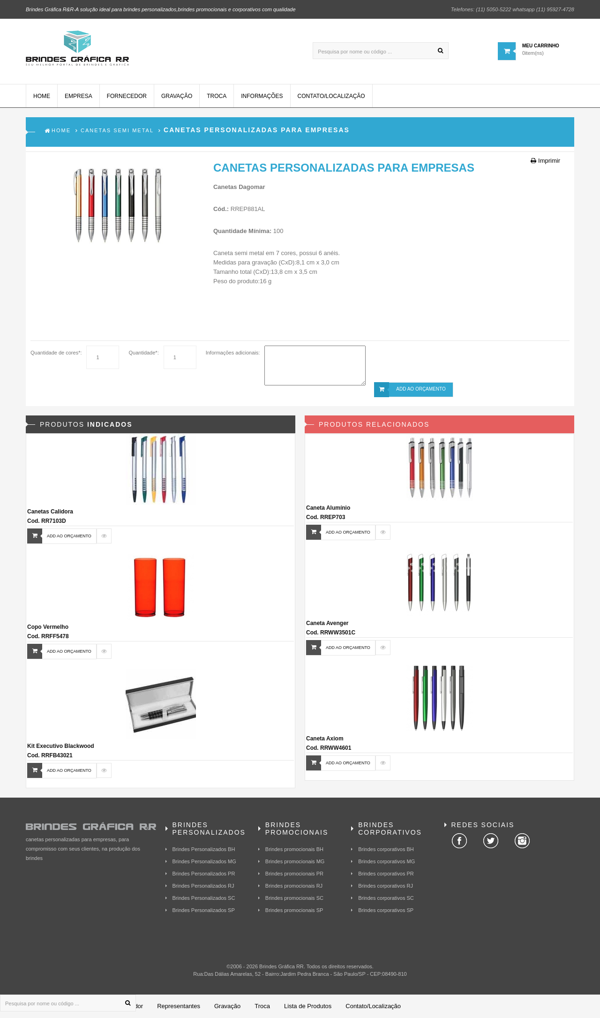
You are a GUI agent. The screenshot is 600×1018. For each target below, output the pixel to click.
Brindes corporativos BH (386, 849)
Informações (262, 96)
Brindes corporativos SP (385, 910)
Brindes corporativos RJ (385, 886)
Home (41, 96)
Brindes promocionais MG (295, 861)
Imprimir (545, 160)
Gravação (176, 96)
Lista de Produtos (307, 1006)
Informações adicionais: (233, 352)
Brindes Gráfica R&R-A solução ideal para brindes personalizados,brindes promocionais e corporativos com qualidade (161, 9)
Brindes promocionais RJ (293, 886)
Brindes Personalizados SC (203, 898)
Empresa (78, 96)
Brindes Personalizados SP (203, 910)
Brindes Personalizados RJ (203, 886)
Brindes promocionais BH (294, 849)
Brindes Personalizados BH (203, 849)
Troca (216, 96)
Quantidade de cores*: (56, 352)
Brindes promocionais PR (294, 873)
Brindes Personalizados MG (204, 861)
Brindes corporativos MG (386, 861)
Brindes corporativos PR (386, 873)
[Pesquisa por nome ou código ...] (381, 50)
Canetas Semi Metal (117, 130)
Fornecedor (127, 96)
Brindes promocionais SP (294, 910)
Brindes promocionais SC (294, 898)
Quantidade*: (143, 352)
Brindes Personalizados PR (203, 873)
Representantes (178, 1006)
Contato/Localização (331, 96)
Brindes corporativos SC (386, 898)
